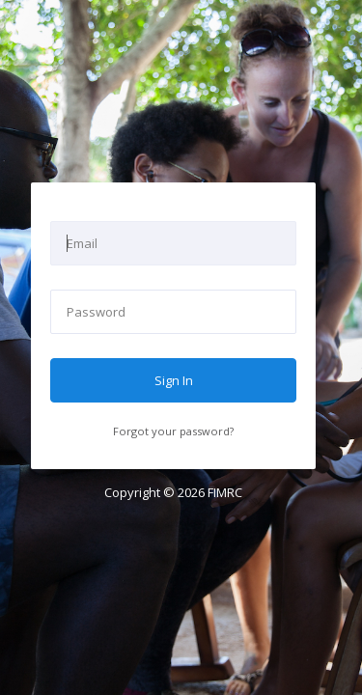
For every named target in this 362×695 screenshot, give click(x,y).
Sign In (173, 380)
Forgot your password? (173, 431)
